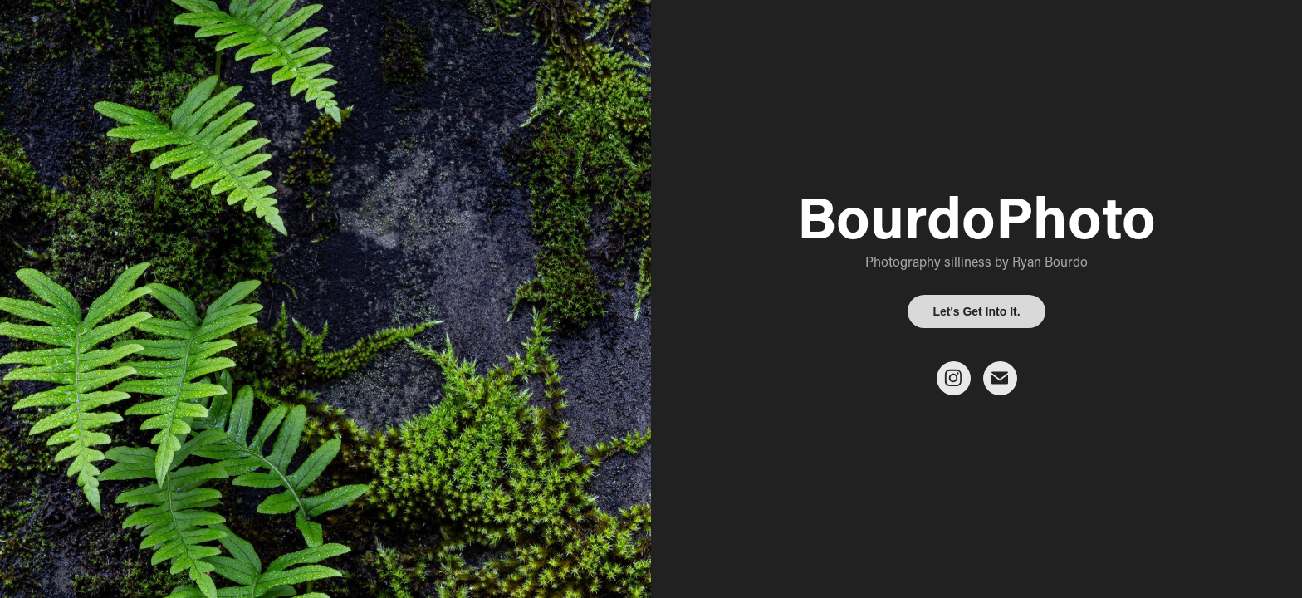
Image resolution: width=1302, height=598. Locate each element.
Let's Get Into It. (976, 311)
